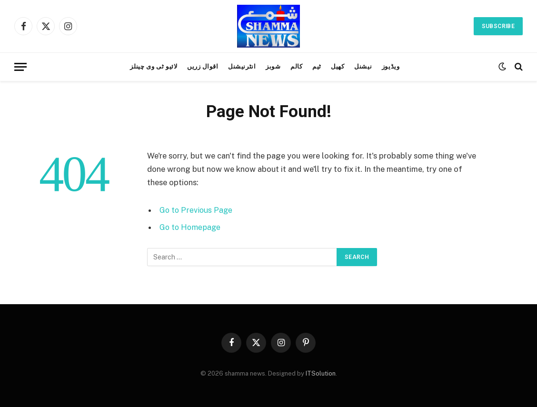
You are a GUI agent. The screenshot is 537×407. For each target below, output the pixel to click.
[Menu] (20, 67)
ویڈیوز (391, 66)
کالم (296, 66)
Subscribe (498, 26)
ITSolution (321, 373)
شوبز (273, 66)
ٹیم (316, 66)
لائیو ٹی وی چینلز (153, 66)
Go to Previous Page (196, 210)
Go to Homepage (191, 227)
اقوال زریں (202, 66)
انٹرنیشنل (242, 66)
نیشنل (363, 66)
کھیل (338, 66)
